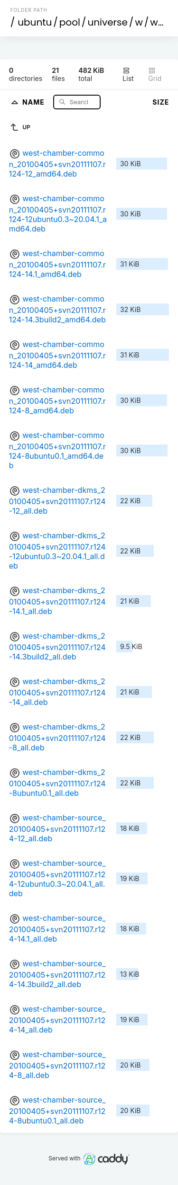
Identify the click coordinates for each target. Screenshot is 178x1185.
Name (34, 102)
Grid (154, 74)
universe (107, 22)
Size (160, 102)
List (127, 74)
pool (69, 22)
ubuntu (35, 22)
